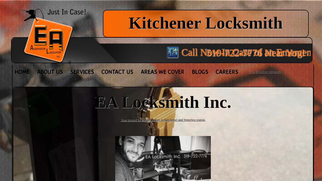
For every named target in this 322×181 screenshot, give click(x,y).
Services (82, 71)
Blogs (200, 71)
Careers (227, 71)
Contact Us (117, 71)
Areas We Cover (162, 71)
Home (22, 71)
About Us (50, 71)
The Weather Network (265, 71)
